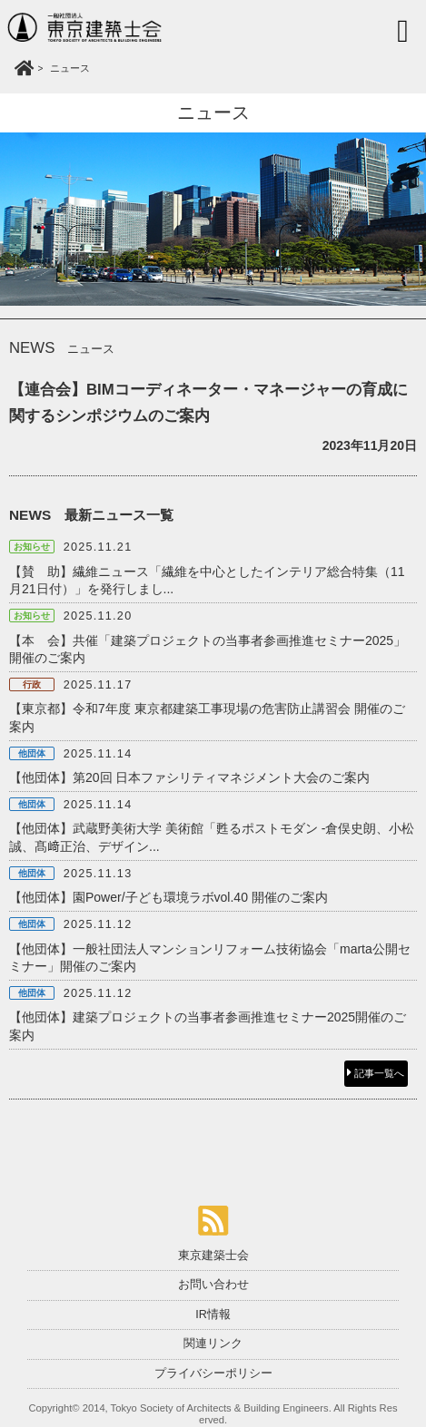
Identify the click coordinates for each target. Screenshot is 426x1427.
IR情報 (213, 1314)
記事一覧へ (375, 1073)
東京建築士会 (213, 1255)
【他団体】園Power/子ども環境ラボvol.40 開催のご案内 (168, 897)
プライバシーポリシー (213, 1373)
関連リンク (213, 1343)
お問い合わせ (213, 1284)
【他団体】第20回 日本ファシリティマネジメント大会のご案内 (189, 777)
